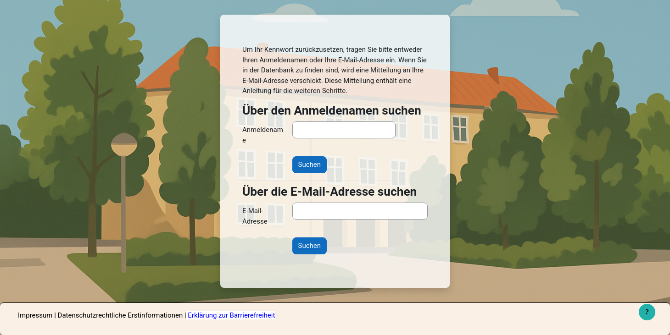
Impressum (35, 315)
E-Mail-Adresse (255, 216)
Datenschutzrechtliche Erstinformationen (120, 315)
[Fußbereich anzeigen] (647, 312)
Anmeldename (262, 135)
